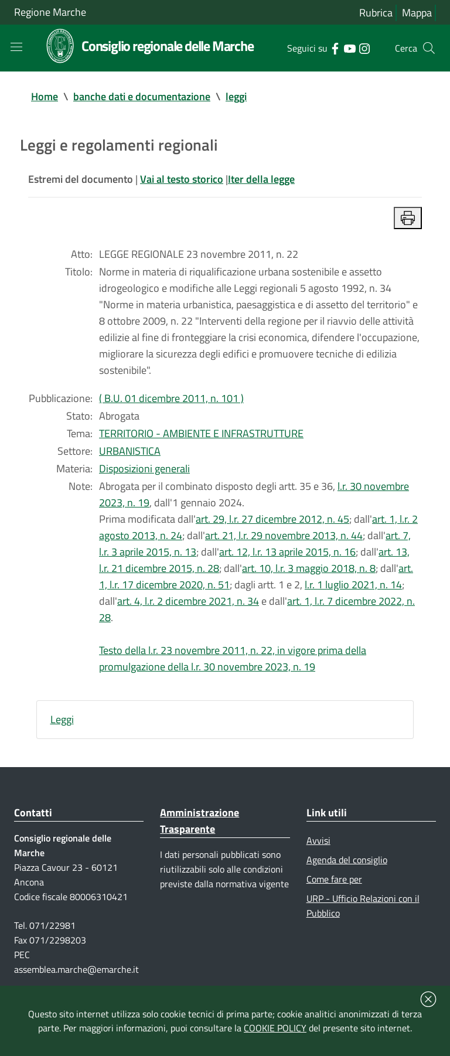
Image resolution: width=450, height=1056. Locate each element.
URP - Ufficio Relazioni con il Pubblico (363, 905)
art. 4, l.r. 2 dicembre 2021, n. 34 (188, 601)
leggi (236, 96)
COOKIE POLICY (275, 1028)
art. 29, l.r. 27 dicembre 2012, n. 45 (272, 519)
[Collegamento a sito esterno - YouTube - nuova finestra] (349, 47)
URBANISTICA (130, 451)
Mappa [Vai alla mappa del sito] (417, 13)
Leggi (62, 719)
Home (44, 96)
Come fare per (334, 879)
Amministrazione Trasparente (199, 821)
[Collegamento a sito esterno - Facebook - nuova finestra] (335, 47)
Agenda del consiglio (346, 860)
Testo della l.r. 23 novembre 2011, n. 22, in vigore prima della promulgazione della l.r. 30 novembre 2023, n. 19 (232, 658)
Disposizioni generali (144, 468)
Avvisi (318, 840)
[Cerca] (429, 48)
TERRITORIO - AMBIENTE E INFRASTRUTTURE (201, 433)
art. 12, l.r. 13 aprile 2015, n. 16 (287, 552)
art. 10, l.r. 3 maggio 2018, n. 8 (309, 568)
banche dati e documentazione (141, 96)
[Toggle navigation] (16, 47)
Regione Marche (50, 12)
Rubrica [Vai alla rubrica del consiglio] (376, 13)
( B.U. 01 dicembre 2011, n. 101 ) (171, 398)
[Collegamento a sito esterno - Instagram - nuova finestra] (364, 47)
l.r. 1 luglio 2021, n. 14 (353, 584)
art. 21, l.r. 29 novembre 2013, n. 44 (284, 535)
